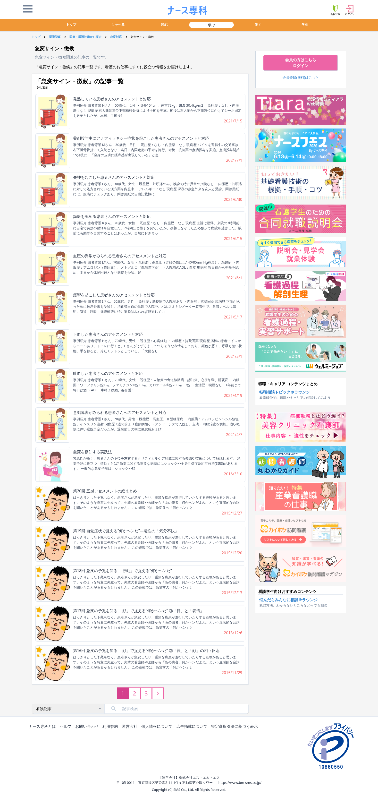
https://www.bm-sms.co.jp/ (239, 782)
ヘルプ (66, 727)
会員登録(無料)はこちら (301, 77)
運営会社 (130, 727)
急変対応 (116, 37)
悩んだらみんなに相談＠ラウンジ (288, 599)
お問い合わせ (88, 727)
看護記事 (55, 37)
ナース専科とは (43, 727)
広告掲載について (192, 727)
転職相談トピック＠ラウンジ (284, 392)
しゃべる (118, 24)
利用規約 (111, 727)
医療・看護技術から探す (85, 37)
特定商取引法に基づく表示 (235, 727)
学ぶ (211, 25)
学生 (305, 24)
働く (258, 24)
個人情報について (157, 727)
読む (164, 24)
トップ (71, 24)
